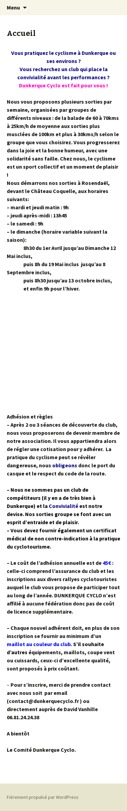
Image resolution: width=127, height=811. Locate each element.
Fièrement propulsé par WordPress (43, 797)
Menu (13, 7)
